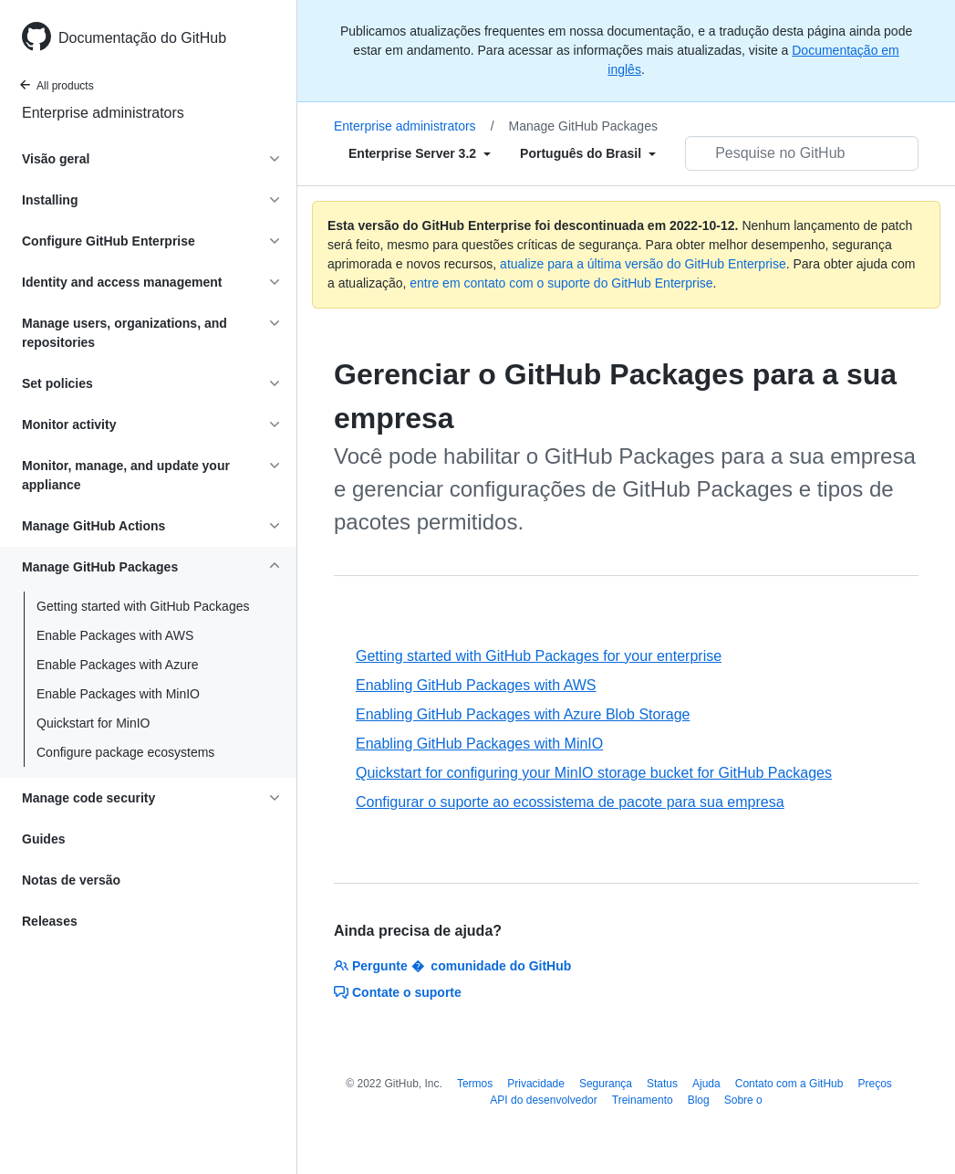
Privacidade (536, 1083)
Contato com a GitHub (789, 1083)
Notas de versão (71, 880)
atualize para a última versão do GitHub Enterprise (643, 264)
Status (662, 1083)
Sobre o (743, 1100)
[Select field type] (419, 153)
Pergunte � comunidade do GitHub (452, 966)
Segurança (605, 1083)
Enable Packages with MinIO (118, 694)
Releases (50, 921)
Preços (874, 1083)
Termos (475, 1083)
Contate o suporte (398, 992)
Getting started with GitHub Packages (142, 606)
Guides (43, 839)
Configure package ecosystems (125, 752)
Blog (699, 1100)
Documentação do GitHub (142, 38)
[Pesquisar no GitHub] (802, 153)
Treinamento (642, 1100)
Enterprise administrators (103, 113)
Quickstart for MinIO (93, 723)
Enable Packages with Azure (117, 664)
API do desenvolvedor (543, 1100)
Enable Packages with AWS (114, 635)
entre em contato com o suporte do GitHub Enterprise (561, 283)
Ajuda (706, 1083)
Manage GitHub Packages (583, 126)
